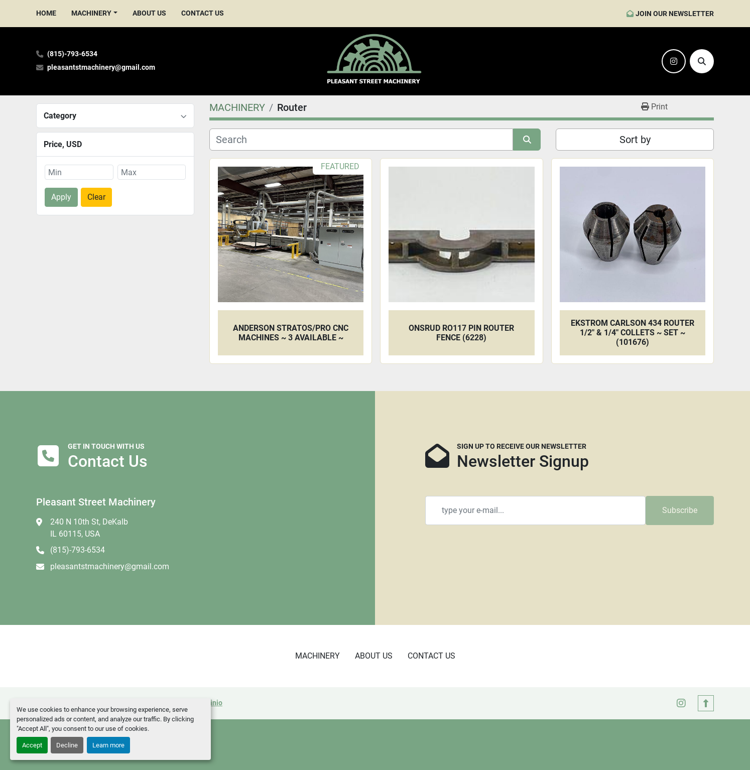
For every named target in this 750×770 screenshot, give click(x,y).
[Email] (535, 510)
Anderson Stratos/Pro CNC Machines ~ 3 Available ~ (290, 332)
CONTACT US (202, 13)
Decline (67, 745)
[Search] (702, 61)
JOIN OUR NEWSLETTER (675, 14)
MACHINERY (91, 13)
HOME (46, 13)
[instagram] (674, 61)
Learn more (108, 745)
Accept (32, 745)
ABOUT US (149, 13)
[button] (94, 13)
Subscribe (679, 510)
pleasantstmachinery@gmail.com (101, 67)
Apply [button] (61, 197)
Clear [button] (96, 197)
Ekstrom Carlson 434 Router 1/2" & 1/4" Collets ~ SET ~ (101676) (632, 332)
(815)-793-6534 (72, 54)
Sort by (635, 140)
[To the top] (706, 703)
